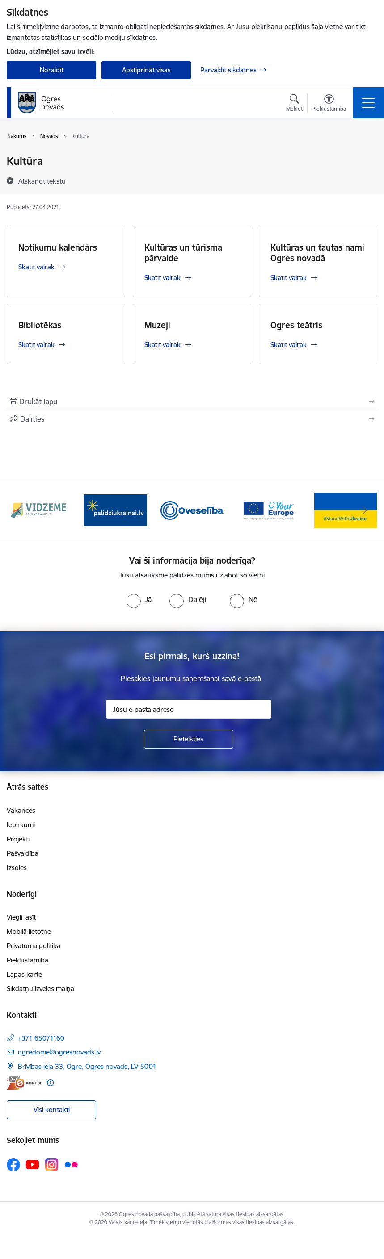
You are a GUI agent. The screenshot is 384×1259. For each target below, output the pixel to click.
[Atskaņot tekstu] (42, 181)
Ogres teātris (296, 325)
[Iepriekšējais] (19, 510)
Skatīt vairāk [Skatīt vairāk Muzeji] (162, 344)
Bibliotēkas (39, 325)
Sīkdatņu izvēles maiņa (40, 988)
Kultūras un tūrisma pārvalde (183, 253)
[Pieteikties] (188, 739)
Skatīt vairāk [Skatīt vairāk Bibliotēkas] (36, 344)
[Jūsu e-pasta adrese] (188, 709)
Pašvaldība (22, 853)
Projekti (18, 839)
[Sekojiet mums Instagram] (52, 1164)
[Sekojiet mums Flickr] (71, 1164)
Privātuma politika (33, 945)
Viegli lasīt (21, 917)
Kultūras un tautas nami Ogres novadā (317, 253)
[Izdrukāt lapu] (192, 401)
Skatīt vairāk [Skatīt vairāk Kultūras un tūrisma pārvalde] (162, 277)
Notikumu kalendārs (57, 247)
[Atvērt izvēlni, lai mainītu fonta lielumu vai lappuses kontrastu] (328, 104)
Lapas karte (24, 974)
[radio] (139, 599)
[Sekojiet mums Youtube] (32, 1164)
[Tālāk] (365, 510)
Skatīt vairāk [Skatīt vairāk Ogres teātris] (288, 344)
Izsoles (17, 867)
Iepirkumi (21, 824)
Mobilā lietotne (29, 931)
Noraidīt (51, 70)
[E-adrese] (24, 1082)
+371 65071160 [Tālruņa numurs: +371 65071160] (41, 1038)
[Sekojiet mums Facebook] (13, 1164)
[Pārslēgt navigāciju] (368, 102)
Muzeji (157, 325)
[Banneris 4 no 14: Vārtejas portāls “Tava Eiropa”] (268, 510)
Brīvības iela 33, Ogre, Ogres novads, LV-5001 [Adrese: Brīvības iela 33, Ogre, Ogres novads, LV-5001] (87, 1066)
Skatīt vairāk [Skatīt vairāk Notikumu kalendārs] (36, 267)
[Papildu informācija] (50, 1082)
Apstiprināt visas (146, 70)
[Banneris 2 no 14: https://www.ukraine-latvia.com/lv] (115, 510)
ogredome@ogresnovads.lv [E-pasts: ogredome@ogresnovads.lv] (59, 1052)
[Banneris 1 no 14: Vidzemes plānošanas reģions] (38, 510)
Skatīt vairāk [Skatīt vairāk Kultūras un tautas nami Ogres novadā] (288, 277)
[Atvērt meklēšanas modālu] (294, 104)
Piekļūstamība (27, 960)
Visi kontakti (52, 1109)
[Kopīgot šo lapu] (192, 418)
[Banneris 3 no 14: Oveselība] (192, 510)
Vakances (21, 810)
